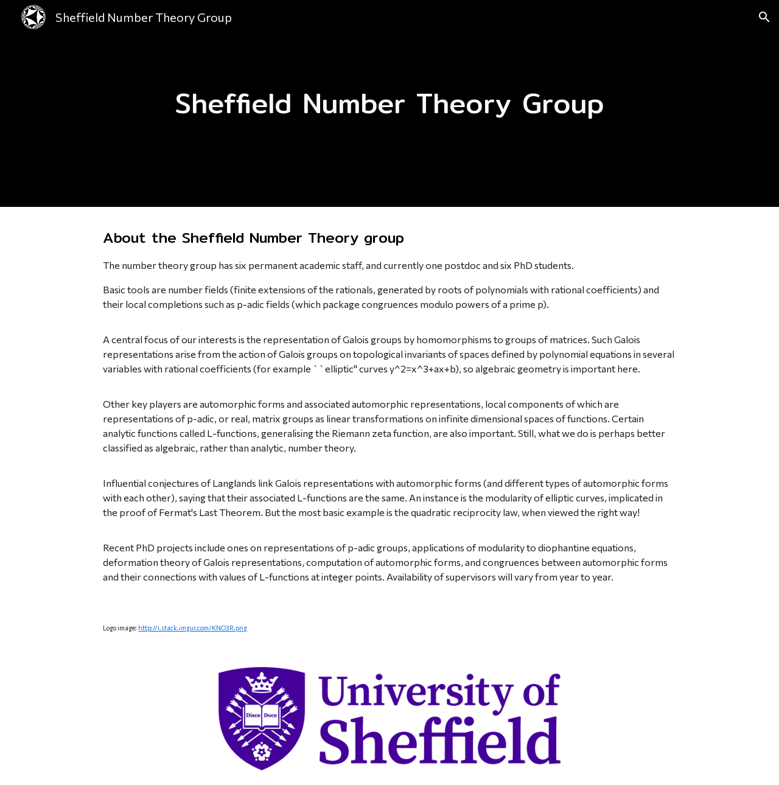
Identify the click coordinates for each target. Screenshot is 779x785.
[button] (764, 17)
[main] (389, 104)
